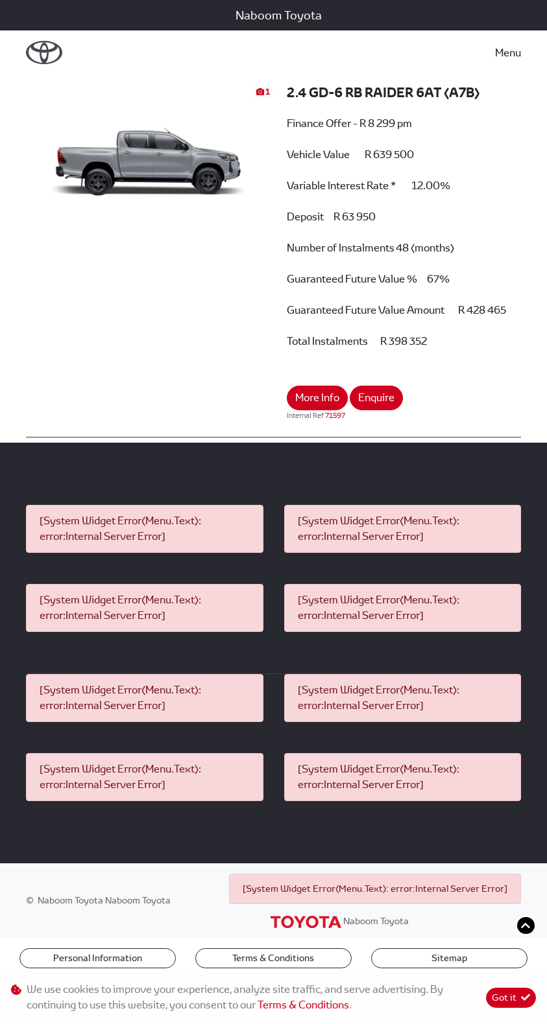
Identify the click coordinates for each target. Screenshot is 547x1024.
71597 (335, 415)
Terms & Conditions (273, 958)
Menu (508, 53)
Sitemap (449, 958)
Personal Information (97, 958)
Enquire (376, 397)
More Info (317, 397)
